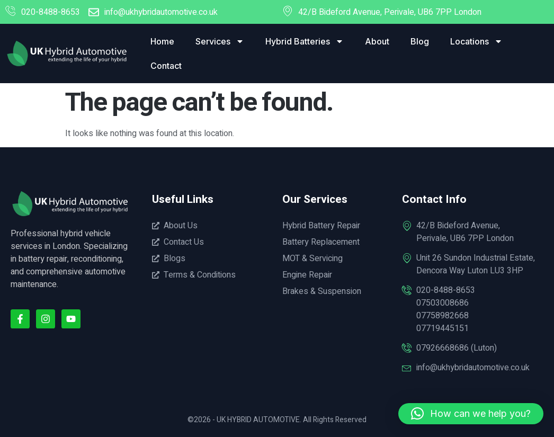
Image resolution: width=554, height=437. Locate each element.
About (377, 41)
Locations (476, 41)
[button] (470, 413)
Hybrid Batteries (304, 41)
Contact (166, 65)
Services (219, 41)
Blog (419, 41)
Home (162, 41)
